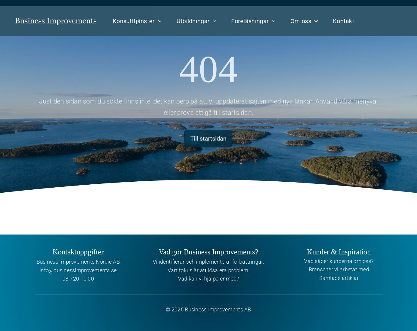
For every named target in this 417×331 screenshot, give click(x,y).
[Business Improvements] (56, 16)
